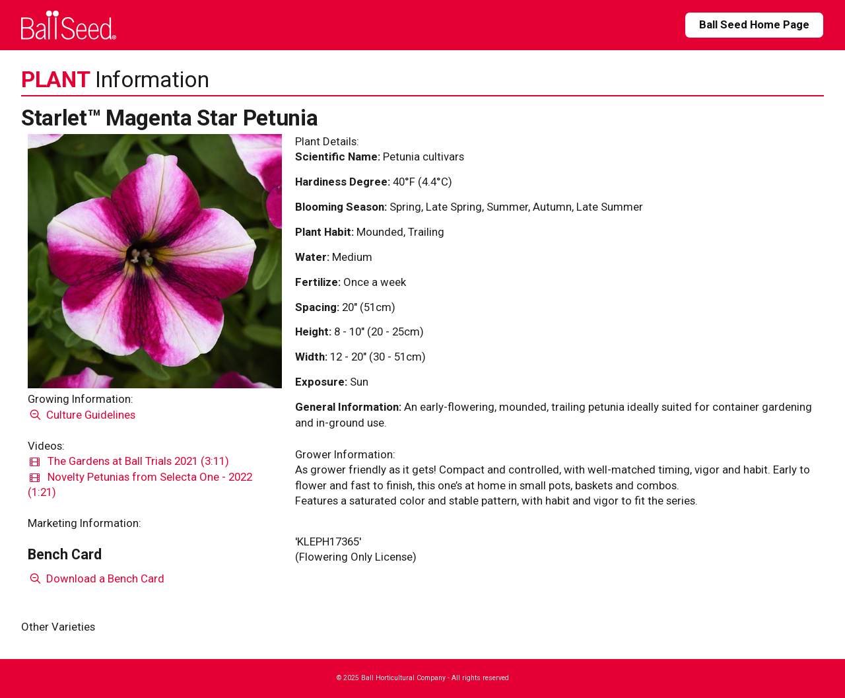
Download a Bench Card (96, 578)
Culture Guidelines (81, 414)
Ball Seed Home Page (754, 24)
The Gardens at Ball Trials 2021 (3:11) (129, 461)
